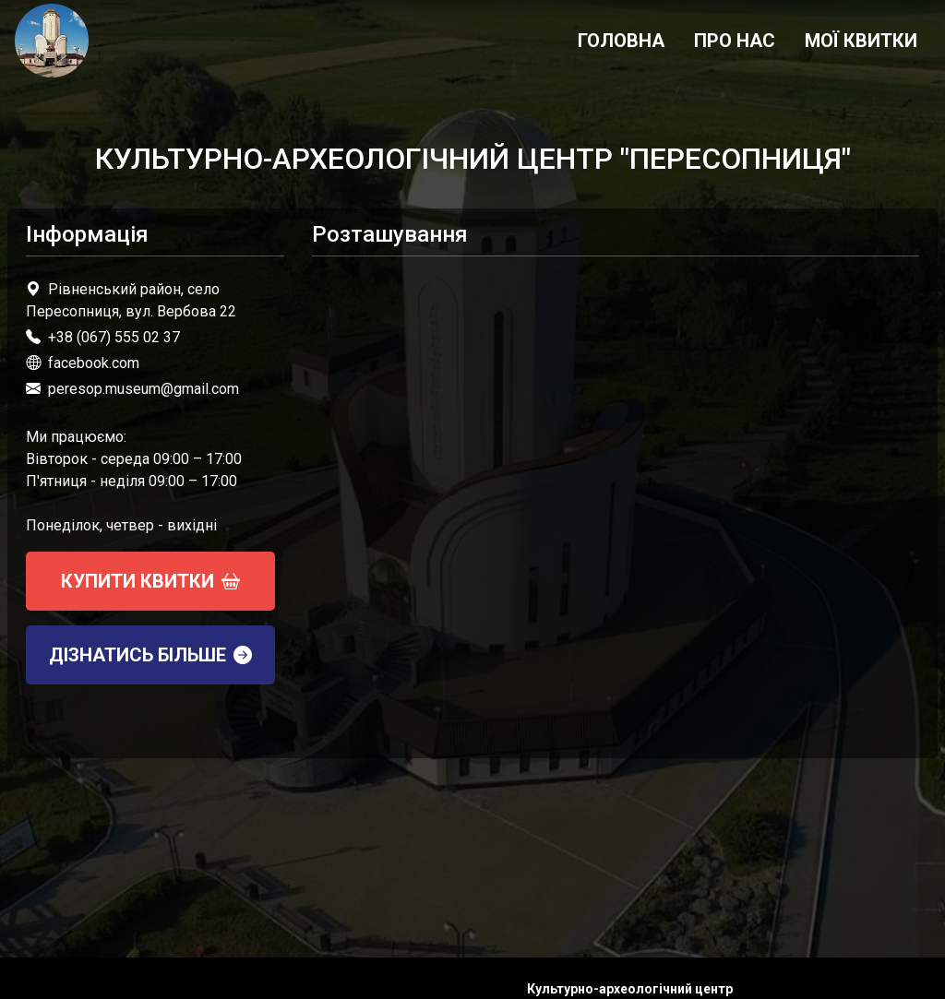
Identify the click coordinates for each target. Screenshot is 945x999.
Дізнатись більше (150, 655)
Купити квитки (150, 581)
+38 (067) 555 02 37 (114, 337)
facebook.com (82, 363)
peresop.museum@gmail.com (143, 389)
